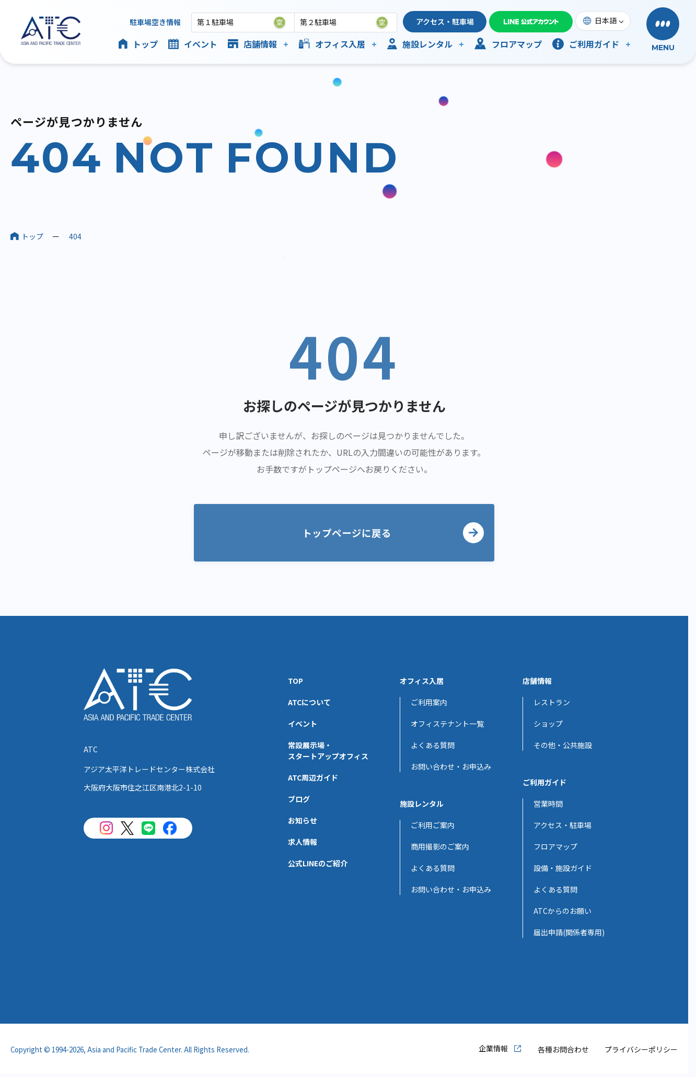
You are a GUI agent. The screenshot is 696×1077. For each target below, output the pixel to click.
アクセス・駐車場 (445, 21)
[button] (662, 30)
